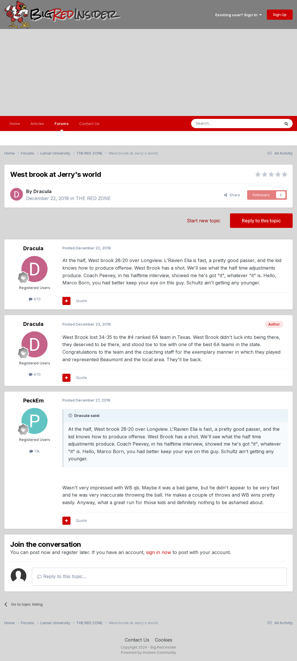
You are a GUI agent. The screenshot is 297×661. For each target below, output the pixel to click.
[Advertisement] (148, 72)
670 (35, 299)
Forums (62, 126)
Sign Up (280, 14)
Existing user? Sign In (238, 14)
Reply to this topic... (61, 576)
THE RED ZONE (93, 198)
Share (232, 195)
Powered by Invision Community (148, 652)
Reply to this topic (261, 221)
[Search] (220, 123)
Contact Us (89, 123)
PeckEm (33, 400)
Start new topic (203, 221)
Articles (37, 123)
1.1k (34, 451)
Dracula (42, 191)
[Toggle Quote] (70, 415)
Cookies (163, 640)
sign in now (158, 552)
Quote (81, 300)
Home (15, 123)
